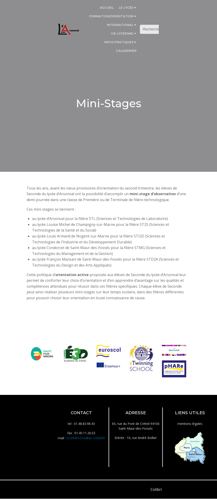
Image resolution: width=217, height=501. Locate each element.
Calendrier (126, 50)
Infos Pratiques (121, 42)
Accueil (107, 7)
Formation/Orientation (113, 16)
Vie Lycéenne (124, 33)
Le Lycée (128, 7)
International (122, 24)
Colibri (156, 492)
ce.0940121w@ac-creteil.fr (85, 440)
